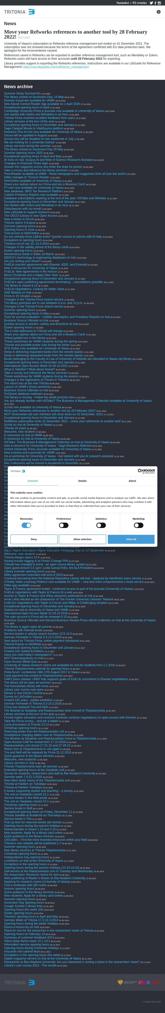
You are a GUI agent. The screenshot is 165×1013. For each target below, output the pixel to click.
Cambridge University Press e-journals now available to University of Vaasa (54, 111)
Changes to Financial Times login (26, 163)
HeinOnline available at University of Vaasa (33, 180)
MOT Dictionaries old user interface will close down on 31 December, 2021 (53, 414)
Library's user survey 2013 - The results (30, 965)
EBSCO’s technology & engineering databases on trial (40, 257)
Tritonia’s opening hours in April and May (31, 916)
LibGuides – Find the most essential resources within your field (45, 839)
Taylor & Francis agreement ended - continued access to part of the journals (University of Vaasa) (68, 588)
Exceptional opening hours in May (26, 313)
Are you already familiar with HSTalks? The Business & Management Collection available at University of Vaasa (78, 400)
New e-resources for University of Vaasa (30, 268)
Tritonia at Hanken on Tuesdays (25, 784)
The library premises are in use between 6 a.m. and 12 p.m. (43, 303)
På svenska (140, 2)
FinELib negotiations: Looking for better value (34, 289)
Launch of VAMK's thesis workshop (27, 386)
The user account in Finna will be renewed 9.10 (35, 616)
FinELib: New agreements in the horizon (30, 271)
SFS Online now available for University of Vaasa (36, 348)
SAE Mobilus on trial (17, 292)
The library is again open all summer (28, 626)
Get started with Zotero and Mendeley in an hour (36, 114)
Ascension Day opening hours (24, 902)
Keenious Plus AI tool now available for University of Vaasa (43, 132)
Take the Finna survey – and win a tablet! (31, 721)
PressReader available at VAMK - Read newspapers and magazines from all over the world (64, 173)
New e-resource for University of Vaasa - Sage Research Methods (48, 445)
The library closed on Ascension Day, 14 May (34, 97)
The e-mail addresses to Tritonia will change (33, 331)
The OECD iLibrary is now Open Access (30, 215)
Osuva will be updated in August (25, 135)
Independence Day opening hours (26, 857)
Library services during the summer (27, 145)
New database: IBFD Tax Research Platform (33, 191)
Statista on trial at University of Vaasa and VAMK (36, 547)
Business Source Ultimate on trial (26, 320)
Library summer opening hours (24, 571)
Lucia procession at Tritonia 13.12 (26, 724)
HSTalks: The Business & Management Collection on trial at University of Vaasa (57, 442)
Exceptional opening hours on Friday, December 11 (38, 811)
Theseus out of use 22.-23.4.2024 (26, 243)
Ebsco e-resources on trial (21, 927)
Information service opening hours (26, 944)
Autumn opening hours (19, 888)
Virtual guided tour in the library (25, 338)
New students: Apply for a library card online (33, 832)
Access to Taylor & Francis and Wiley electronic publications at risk (48, 595)
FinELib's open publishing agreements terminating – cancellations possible (53, 282)
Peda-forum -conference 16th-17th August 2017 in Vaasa (42, 672)
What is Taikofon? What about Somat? (29, 369)
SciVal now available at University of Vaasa (32, 407)
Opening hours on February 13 (24, 934)
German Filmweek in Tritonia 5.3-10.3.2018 (32, 637)
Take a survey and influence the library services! (36, 170)
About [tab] (132, 480)
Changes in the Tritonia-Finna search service (33, 299)
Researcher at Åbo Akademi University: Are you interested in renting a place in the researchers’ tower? (72, 962)
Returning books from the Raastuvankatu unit (34, 731)
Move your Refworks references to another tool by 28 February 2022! (50, 410)
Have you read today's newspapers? (28, 654)
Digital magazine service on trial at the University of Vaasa (42, 958)
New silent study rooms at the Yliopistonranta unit (37, 780)
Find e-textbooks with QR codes (25, 885)
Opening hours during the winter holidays (31, 923)
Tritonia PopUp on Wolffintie (22, 644)
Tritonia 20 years (15, 428)
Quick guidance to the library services (29, 756)
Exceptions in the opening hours (25, 864)
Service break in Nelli (18, 808)
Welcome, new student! (19, 431)
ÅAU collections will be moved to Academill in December (41, 463)
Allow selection (82, 539)
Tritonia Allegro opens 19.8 (22, 557)
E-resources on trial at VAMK (23, 435)
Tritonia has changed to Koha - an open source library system (45, 564)
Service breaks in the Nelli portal (25, 797)
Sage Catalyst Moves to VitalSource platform (33, 128)
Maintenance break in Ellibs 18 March (29, 254)
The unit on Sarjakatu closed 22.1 (26, 794)
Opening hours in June (19, 229)
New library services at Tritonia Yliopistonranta (34, 850)
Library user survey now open (23, 689)
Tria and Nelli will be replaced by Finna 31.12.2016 (37, 752)
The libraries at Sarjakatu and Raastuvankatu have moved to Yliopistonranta (54, 710)
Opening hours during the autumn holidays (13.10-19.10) (41, 867)
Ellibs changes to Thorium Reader (27, 177)
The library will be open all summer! (27, 682)
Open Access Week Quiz (20, 661)
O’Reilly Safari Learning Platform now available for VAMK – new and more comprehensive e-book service (74, 581)
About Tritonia (81, 2)
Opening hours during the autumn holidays (32, 825)
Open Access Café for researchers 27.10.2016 (35, 742)
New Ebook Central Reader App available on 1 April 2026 (42, 104)
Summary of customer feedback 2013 (29, 937)
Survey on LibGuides (18, 696)
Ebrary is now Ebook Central (23, 693)
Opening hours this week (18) (23, 909)
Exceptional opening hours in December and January (39, 125)
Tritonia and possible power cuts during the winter (37, 345)
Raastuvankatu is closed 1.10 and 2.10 (30, 829)
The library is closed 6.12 (20, 285)
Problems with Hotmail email (23, 630)
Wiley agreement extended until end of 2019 (33, 575)
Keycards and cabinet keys (22, 951)
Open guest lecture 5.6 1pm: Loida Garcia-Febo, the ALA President (48, 568)
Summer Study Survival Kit (22, 93)
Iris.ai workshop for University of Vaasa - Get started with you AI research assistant (58, 456)
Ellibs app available (17, 585)
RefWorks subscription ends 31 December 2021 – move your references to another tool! (62, 421)
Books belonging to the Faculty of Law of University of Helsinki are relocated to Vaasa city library (68, 359)
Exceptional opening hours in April (26, 107)
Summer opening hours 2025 (23, 152)
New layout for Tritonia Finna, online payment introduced (42, 640)
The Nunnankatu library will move (26, 686)
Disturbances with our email (22, 208)
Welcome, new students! (20, 759)
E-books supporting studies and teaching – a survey (38, 791)
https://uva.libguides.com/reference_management (56, 67)
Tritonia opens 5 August (19, 222)
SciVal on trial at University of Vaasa (28, 424)
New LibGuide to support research (27, 212)
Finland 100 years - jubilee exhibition (29, 700)
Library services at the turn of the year (29, 121)
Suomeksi (122, 2)
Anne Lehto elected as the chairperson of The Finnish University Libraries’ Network (59, 599)
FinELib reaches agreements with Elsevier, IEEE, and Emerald (45, 264)
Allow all (131, 539)
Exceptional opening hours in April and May (32, 156)
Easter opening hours (18, 250)
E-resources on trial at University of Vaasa (32, 438)
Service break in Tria (17, 818)
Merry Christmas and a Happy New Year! (31, 275)
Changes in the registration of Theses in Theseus (36, 379)
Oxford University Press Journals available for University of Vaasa (47, 449)
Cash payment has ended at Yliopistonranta (33, 675)
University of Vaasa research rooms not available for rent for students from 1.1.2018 (59, 665)
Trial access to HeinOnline (21, 233)
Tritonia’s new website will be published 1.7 (32, 843)
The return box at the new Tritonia (27, 383)
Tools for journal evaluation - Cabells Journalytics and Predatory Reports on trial (57, 317)
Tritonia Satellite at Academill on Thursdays (32, 815)
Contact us (61, 2)
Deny (34, 539)
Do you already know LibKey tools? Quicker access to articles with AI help (53, 236)
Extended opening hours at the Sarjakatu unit (34, 770)
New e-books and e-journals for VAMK (29, 452)
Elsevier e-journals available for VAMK (29, 100)
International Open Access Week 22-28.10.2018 (36, 613)
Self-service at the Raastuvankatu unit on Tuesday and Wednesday (48, 871)
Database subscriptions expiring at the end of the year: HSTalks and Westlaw (55, 198)
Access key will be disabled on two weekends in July (39, 139)
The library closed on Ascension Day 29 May (33, 149)
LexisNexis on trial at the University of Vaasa (33, 860)
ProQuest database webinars (23, 393)
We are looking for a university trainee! (29, 142)
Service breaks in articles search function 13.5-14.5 (38, 633)
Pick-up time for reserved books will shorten (33, 822)
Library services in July (19, 763)
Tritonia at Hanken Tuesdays (23, 787)
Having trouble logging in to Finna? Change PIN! (36, 561)
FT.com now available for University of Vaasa (34, 187)
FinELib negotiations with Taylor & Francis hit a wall (38, 592)
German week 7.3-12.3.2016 (23, 777)
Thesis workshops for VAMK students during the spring (40, 341)
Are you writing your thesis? (22, 261)
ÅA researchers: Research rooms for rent (31, 874)
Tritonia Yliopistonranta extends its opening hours (36, 668)
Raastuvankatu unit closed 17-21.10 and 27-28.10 (37, 745)
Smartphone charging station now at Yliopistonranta (38, 735)
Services (45, 2)
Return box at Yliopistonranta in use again (32, 749)
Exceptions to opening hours (23, 240)
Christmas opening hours (20, 728)
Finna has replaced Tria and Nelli (26, 707)
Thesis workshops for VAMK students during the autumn (41, 376)
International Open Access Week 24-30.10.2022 (36, 365)
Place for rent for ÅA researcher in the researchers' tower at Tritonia (49, 930)
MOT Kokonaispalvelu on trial (23, 658)
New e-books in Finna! (19, 219)
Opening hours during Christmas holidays (31, 948)
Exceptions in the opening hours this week (32, 955)
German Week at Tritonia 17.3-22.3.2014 (31, 920)
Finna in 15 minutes (17, 296)
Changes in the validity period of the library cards (36, 247)
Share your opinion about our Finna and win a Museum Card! (44, 184)
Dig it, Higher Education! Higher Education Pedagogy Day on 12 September (54, 550)
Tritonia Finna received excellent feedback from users (40, 118)
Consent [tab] (33, 480)
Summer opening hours (19, 226)
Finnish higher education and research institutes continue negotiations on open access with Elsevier (70, 717)
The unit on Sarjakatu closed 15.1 (26, 801)
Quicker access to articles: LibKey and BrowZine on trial (41, 324)
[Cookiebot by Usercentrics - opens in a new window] (140, 471)
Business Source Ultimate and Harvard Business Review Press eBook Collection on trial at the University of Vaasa (80, 620)
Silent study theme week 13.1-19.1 (27, 941)
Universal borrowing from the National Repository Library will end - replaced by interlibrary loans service (72, 578)
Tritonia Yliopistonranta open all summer (30, 766)
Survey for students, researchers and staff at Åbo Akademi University (49, 773)
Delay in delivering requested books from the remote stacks (43, 352)
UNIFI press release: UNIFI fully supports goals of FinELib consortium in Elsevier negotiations (66, 679)
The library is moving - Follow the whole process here (39, 397)
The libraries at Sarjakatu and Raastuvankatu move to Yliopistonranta (50, 738)
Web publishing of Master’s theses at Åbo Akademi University (44, 878)
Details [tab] (82, 480)
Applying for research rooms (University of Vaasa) (37, 881)
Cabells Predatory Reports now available (31, 194)
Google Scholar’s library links (23, 906)
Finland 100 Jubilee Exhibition (24, 651)
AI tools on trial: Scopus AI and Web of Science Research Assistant (48, 159)
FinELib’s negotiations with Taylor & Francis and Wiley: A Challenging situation (56, 602)
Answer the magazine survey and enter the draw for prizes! (43, 166)
